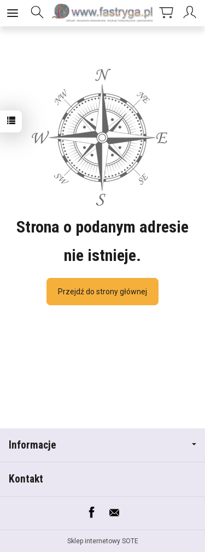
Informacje (102, 445)
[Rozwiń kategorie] (12, 13)
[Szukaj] (37, 13)
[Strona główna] (102, 13)
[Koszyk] (166, 13)
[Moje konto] (191, 13)
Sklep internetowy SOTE (102, 541)
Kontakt (26, 479)
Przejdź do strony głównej (102, 291)
